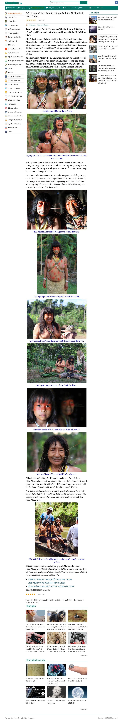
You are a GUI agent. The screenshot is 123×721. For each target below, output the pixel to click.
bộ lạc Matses (67, 600)
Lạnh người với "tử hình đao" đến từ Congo (46, 582)
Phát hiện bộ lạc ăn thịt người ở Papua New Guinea (50, 579)
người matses (78, 600)
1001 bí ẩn (82, 8)
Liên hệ (23, 718)
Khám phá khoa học (36, 8)
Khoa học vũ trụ (69, 8)
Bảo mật (16, 718)
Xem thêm (83, 655)
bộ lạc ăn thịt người (40, 600)
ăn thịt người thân (55, 600)
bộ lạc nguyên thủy (32, 602)
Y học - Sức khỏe (96, 8)
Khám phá (32, 25)
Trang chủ (10, 8)
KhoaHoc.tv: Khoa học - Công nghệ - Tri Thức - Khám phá (15, 3)
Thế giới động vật (53, 8)
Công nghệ (22, 8)
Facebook (31, 718)
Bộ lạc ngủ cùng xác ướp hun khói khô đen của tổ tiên (51, 586)
